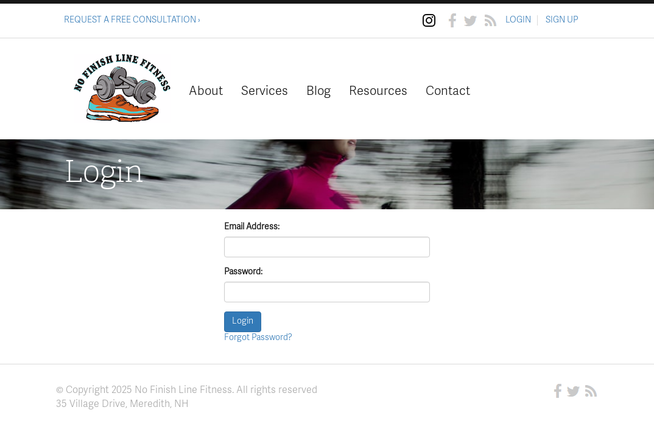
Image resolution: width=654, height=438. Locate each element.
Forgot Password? (258, 338)
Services (264, 92)
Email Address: (252, 227)
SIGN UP (562, 20)
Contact (448, 92)
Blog (318, 92)
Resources (378, 92)
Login (242, 321)
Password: (243, 272)
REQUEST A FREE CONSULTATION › (132, 20)
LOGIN (518, 20)
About (210, 92)
